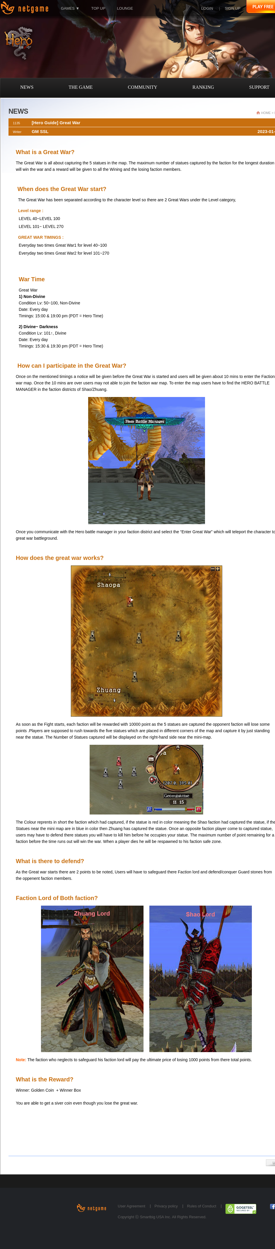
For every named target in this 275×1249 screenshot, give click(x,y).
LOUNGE (125, 8)
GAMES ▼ (70, 8)
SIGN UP (232, 8)
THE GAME (81, 87)
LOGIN (207, 8)
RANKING (203, 87)
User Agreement (131, 1206)
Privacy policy (166, 1206)
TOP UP (98, 8)
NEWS (26, 87)
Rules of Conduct (201, 1206)
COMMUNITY (142, 87)
